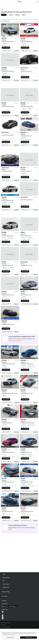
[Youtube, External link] (2, 615)
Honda (2, 9)
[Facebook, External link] (2, 613)
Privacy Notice (3, 624)
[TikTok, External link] (2, 612)
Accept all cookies (28, 637)
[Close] (37, 630)
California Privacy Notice (5, 627)
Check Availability (6, 47)
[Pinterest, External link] (2, 618)
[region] (19, 635)
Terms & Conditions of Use (5, 622)
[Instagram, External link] (2, 617)
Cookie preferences (10, 637)
